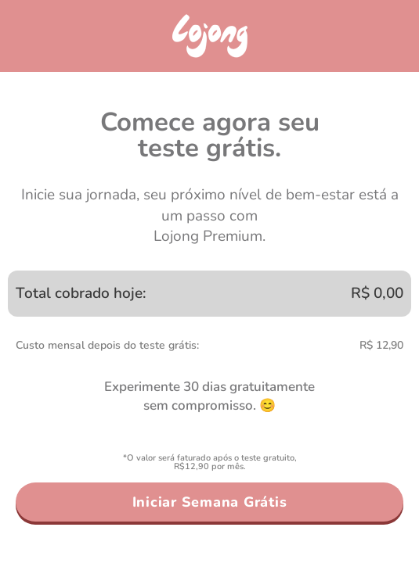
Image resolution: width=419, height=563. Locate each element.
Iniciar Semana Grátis (209, 502)
